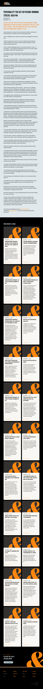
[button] (38, 3)
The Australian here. (24, 209)
